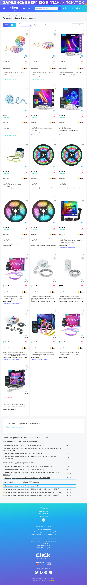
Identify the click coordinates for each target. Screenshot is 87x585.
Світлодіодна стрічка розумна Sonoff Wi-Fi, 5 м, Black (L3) (43, 183)
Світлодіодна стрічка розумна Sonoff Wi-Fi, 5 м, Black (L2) (43, 239)
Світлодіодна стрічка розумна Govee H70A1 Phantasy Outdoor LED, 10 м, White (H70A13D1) (42, 353)
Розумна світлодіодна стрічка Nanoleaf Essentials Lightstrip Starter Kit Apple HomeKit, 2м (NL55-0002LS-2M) (43, 298)
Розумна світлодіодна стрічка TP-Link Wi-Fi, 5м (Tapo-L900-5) (15, 127)
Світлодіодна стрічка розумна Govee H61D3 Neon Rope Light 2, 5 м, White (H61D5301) (14, 297)
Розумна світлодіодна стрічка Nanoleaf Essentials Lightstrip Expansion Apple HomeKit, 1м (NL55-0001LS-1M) (71, 298)
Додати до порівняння (26, 34)
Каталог (28, 8)
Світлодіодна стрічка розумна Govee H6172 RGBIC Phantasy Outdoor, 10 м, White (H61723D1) (15, 405)
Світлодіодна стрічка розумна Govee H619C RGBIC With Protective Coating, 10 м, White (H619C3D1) (42, 128)
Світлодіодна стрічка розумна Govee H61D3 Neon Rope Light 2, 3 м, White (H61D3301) (70, 353)
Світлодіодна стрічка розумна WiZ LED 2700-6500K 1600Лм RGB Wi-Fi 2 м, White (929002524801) (14, 184)
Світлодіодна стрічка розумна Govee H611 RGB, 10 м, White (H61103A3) (71, 127)
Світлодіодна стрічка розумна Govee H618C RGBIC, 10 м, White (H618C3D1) (70, 73)
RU (67, 8)
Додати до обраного (26, 30)
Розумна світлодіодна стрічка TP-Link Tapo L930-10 (14, 73)
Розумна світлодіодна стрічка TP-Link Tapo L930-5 (42, 73)
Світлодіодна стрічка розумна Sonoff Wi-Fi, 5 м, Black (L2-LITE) (15, 239)
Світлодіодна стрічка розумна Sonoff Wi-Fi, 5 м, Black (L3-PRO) (71, 183)
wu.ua (52, 580)
